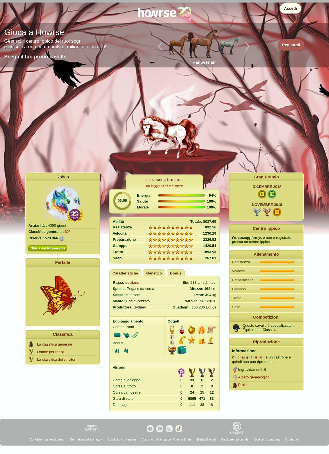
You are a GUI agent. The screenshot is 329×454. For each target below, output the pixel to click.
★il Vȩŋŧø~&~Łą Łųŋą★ (164, 186)
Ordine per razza (50, 352)
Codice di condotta (267, 439)
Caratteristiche (125, 273)
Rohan (63, 176)
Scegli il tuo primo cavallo (35, 57)
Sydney (140, 307)
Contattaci (292, 439)
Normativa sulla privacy (86, 439)
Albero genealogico (253, 377)
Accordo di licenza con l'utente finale (166, 439)
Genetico (154, 273)
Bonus (175, 273)
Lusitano (132, 282)
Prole (242, 385)
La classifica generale (54, 344)
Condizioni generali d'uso (47, 439)
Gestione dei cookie (235, 439)
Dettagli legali (206, 439)
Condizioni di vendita (121, 439)
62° (67, 232)
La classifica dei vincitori (56, 359)
